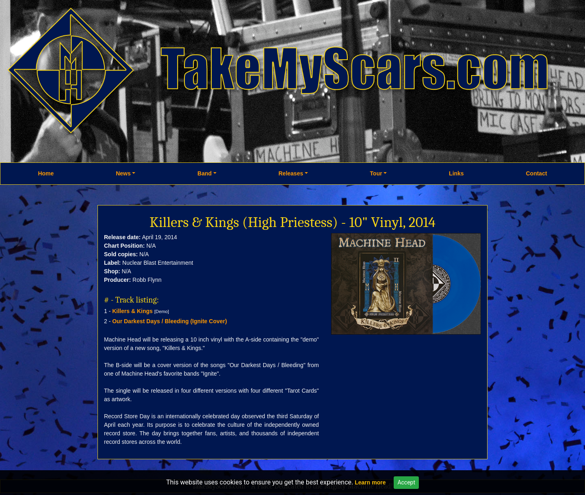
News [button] (123, 173)
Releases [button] (291, 173)
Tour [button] (376, 173)
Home (46, 173)
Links (456, 173)
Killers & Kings (132, 311)
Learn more (370, 482)
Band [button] (204, 173)
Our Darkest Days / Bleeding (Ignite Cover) (169, 321)
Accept (406, 482)
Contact (536, 173)
